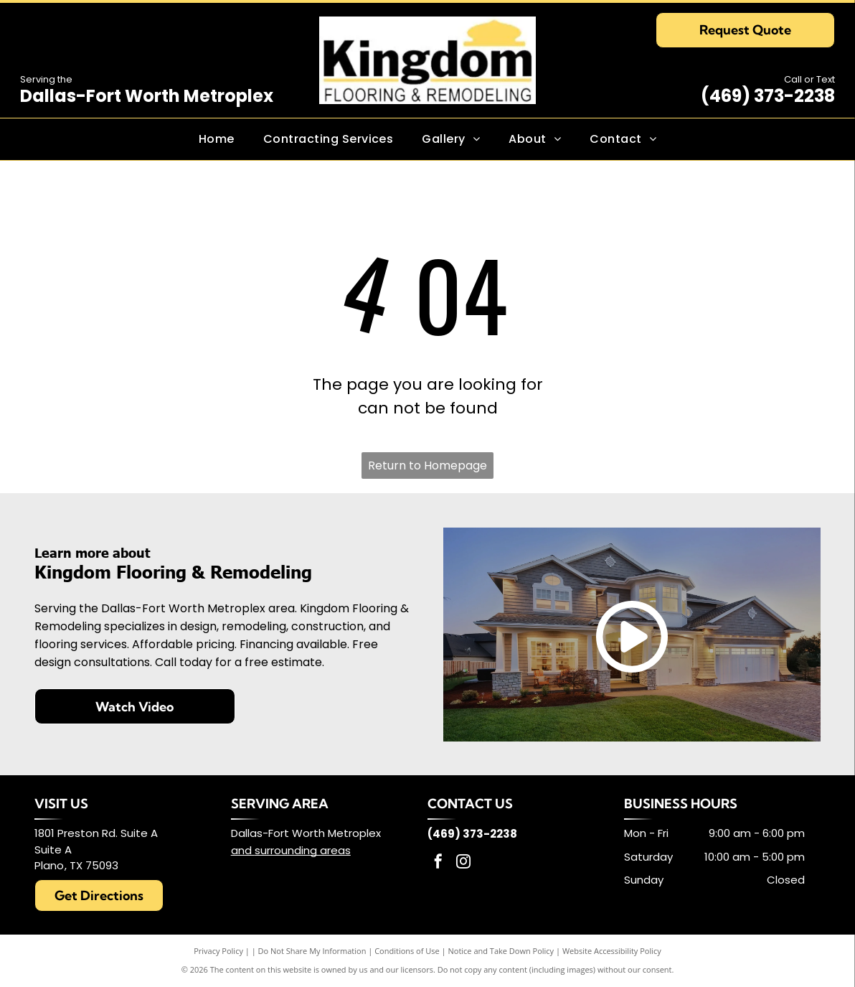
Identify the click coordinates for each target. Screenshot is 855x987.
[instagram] (463, 863)
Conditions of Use (407, 950)
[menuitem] (216, 139)
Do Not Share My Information (312, 950)
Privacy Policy (218, 950)
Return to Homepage (427, 465)
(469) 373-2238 (768, 96)
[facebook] (438, 863)
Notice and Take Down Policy (501, 950)
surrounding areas (303, 850)
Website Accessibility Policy (611, 950)
